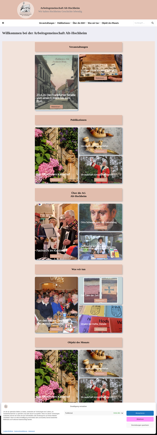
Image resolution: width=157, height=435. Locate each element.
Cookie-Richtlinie (8, 431)
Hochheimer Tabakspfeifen (94, 146)
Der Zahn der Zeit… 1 (91, 295)
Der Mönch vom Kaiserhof (53, 174)
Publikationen (64, 23)
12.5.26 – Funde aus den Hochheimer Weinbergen (99, 71)
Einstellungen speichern (140, 425)
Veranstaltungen (47, 23)
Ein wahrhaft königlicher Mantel (97, 174)
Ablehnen (140, 419)
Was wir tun (94, 23)
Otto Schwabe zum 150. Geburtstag (99, 222)
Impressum (31, 431)
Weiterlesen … (56, 107)
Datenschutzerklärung (20, 431)
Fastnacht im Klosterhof (52, 250)
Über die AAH (79, 23)
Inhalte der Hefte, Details (93, 324)
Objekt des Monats (110, 23)
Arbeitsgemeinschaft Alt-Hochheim (60, 8)
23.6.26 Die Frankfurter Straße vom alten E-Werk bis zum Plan (56, 98)
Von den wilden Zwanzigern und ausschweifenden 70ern (54, 322)
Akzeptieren (140, 413)
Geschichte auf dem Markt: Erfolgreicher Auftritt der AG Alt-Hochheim (97, 248)
